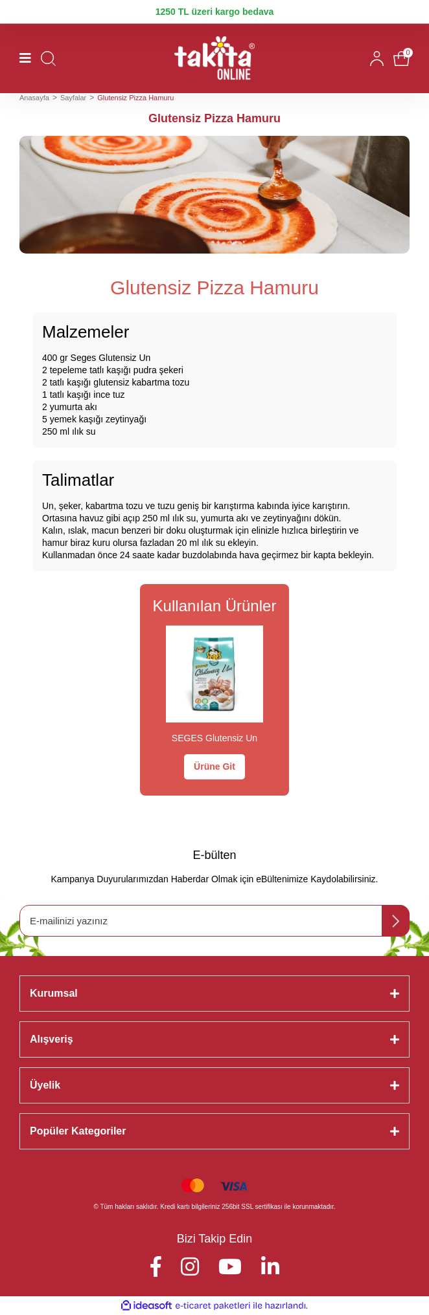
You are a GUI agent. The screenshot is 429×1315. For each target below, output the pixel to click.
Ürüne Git (214, 766)
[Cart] (401, 58)
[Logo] (214, 58)
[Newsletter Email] (214, 921)
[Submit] (396, 921)
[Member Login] (377, 58)
